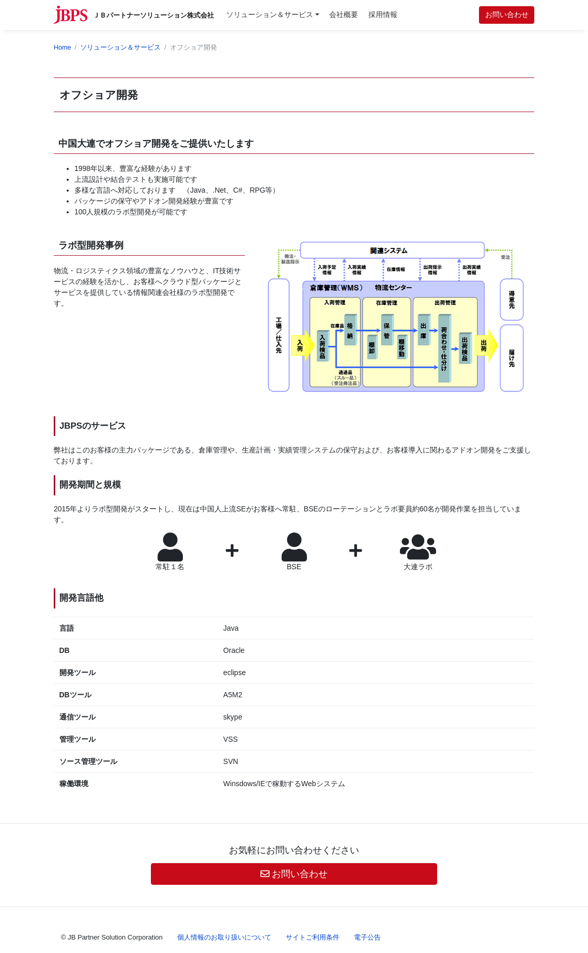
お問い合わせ (507, 14)
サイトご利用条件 (312, 937)
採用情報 (382, 14)
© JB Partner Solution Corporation (112, 937)
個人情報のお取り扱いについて (224, 937)
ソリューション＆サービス (269, 14)
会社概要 (343, 14)
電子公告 (367, 937)
